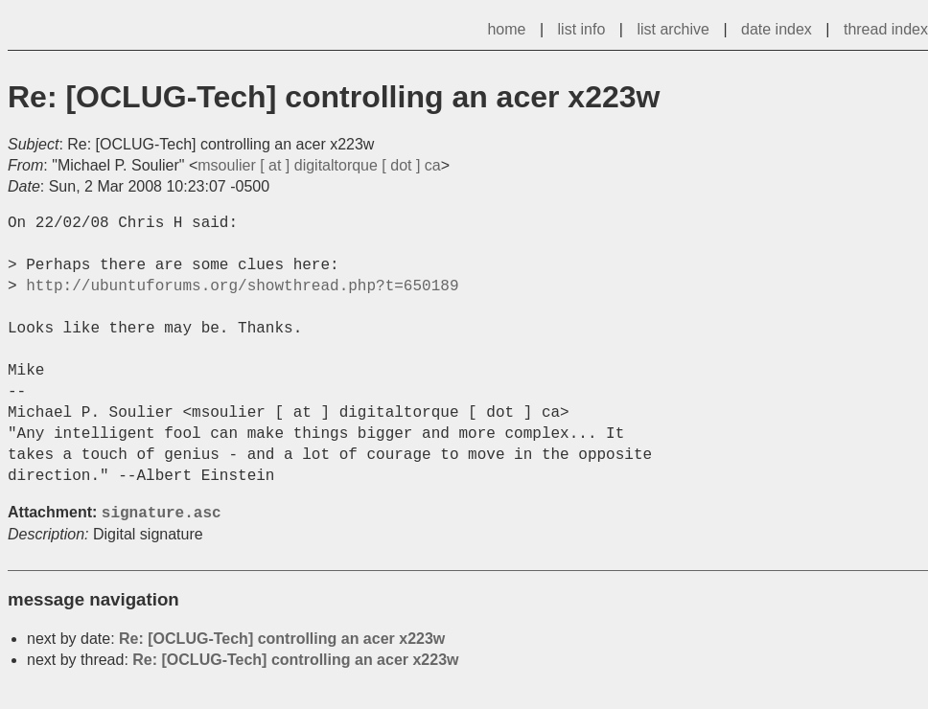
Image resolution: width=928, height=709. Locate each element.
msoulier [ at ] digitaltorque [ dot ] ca (318, 165)
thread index (886, 29)
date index (776, 29)
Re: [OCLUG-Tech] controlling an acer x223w (282, 638)
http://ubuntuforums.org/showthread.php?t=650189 (242, 286)
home (506, 29)
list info (582, 29)
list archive (673, 29)
